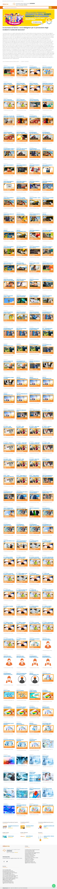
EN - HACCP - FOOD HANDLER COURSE (20, 427)
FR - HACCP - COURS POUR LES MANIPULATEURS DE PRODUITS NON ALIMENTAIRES (34, 443)
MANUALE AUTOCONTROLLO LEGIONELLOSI (33, 724)
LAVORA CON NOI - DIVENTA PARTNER (33, 691)
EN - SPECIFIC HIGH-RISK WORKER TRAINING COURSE (9, 574)
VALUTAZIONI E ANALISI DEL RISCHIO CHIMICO (21, 708)
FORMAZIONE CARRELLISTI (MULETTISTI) (9, 215)
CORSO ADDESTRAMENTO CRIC (9, 166)
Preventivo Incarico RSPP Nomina (9, 871)
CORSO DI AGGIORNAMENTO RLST (8, 345)
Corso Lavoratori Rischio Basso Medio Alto (10, 875)
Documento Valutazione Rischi (8, 881)
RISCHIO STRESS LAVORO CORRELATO (34, 264)
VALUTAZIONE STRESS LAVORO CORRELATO (46, 724)
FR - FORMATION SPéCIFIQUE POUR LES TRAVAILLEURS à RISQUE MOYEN (34, 590)
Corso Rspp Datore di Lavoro (8, 870)
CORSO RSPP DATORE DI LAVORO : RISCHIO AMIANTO (47, 296)
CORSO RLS (18, 344)
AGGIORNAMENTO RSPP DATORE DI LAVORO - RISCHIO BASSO (47, 313)
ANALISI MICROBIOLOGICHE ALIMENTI (34, 789)
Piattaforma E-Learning (29, 858)
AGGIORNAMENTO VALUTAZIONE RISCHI (8, 708)
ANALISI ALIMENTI (20, 690)
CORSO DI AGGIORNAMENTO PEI (33, 378)
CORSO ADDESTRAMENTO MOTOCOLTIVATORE (47, 231)
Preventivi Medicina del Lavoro (30, 853)
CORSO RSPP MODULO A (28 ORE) (9, 541)
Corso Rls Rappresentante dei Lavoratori (10, 872)
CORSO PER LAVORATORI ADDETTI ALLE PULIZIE (47, 68)
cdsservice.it (5, 887)
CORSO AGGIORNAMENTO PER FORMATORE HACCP (47, 476)
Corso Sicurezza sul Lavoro (29, 851)
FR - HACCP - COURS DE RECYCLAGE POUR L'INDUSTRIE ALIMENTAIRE (47, 427)
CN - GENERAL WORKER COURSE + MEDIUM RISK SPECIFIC (8, 623)
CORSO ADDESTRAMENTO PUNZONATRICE (47, 166)
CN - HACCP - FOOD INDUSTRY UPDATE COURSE (47, 443)
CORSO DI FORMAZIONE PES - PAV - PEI (21, 394)
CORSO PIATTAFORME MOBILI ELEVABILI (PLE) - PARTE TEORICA (21, 198)
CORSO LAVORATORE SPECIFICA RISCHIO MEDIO (9, 100)
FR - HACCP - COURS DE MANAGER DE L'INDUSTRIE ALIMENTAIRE (9, 443)
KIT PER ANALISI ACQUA (47, 788)
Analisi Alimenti (29, 836)
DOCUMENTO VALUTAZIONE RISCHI (46, 691)
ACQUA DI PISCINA (46, 739)
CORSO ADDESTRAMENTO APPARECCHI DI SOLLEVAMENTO (9, 198)
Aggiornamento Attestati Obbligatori (9, 878)
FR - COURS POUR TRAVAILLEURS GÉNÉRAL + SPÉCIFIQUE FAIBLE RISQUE (34, 574)
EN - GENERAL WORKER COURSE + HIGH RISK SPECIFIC (21, 558)
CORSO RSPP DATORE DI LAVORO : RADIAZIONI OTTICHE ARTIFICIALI (21, 296)
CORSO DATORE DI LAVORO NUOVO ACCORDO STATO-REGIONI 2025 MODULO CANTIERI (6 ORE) (47, 264)
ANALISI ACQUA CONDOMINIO (45, 757)
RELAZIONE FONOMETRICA (9, 739)
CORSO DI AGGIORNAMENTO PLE (46, 149)
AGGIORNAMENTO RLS (33, 344)
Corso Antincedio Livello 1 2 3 (8, 873)
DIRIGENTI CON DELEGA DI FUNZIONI (34, 362)
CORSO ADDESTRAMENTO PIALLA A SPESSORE (9, 182)
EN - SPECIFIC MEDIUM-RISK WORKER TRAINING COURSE (47, 558)
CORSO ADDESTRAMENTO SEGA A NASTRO (34, 247)
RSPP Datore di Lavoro (29, 860)
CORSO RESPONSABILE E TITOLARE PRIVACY (34, 492)
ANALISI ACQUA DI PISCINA (34, 756)
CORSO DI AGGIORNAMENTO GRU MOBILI (21, 231)
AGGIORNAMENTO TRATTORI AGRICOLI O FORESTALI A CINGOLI (46, 133)
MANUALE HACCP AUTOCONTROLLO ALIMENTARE (46, 708)
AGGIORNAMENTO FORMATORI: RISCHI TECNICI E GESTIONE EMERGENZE (8, 525)
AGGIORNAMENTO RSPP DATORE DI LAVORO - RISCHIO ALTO (34, 329)
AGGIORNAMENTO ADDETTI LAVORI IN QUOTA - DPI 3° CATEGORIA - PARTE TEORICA (9, 149)
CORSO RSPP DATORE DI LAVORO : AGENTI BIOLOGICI (8, 313)
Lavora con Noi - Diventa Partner (49, 837)
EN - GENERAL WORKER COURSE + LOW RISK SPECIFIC (46, 541)
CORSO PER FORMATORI (21, 508)
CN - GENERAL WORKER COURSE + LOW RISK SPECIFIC (46, 607)
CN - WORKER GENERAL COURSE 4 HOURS (34, 607)
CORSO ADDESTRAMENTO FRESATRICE (47, 182)
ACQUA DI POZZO (7, 756)
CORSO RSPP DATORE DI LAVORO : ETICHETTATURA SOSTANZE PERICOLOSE (34, 313)
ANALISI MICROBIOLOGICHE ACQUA (21, 789)
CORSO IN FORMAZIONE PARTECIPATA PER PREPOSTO (8, 362)
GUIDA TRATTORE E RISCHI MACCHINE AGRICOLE (21, 149)
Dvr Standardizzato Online (7, 880)
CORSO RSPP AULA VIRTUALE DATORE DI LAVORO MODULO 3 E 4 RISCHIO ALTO (20, 657)
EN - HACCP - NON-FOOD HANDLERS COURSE (34, 427)
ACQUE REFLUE (19, 756)
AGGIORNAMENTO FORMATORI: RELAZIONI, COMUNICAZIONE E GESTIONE (34, 525)
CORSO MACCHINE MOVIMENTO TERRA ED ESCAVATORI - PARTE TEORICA (21, 264)
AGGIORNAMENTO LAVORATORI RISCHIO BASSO (33, 657)
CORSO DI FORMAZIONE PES (34, 393)
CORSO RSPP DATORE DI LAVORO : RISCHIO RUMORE (9, 280)
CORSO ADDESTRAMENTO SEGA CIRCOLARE (21, 247)
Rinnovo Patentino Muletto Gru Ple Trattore (10, 877)
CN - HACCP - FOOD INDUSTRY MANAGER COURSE (8, 460)
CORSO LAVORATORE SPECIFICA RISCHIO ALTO (21, 100)
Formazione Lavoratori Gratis (30, 855)
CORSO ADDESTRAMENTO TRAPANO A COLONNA (47, 247)
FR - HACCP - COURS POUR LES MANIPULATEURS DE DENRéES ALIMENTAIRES (21, 443)
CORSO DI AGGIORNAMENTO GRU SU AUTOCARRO (47, 215)
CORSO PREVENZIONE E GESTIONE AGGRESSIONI (34, 100)
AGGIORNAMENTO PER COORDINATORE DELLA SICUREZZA (46, 525)
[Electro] (5, 4)
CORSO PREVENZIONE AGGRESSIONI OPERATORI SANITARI (47, 100)
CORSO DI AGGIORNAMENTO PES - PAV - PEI (21, 378)
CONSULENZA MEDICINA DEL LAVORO (21, 806)
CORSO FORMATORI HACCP (34, 410)
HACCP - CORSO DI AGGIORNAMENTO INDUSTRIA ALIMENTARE (47, 460)
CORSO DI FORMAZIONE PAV (47, 393)
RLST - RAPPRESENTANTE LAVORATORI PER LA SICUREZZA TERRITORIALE (47, 329)
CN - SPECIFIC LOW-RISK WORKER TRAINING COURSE (34, 623)
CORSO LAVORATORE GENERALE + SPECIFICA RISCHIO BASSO (8, 84)
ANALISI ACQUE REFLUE (21, 772)
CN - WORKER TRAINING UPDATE (21, 639)
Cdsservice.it (6, 65)
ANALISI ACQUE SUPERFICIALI (32, 773)
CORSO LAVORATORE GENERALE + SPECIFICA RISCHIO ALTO (33, 84)
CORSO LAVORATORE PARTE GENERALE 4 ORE (21, 68)
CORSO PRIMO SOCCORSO (47, 361)
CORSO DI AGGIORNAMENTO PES (46, 378)
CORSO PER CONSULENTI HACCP (21, 411)
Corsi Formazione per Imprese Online (31, 857)
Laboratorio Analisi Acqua (29, 854)
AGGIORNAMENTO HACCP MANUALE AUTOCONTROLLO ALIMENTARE (9, 724)
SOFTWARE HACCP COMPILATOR (33, 740)
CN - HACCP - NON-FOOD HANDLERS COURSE (34, 460)
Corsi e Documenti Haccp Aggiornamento (32, 852)
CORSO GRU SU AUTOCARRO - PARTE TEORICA (47, 198)
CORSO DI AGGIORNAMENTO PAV (8, 394)
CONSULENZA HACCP (46, 673)
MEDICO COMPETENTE (33, 805)
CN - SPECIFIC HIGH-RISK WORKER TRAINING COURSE (9, 639)
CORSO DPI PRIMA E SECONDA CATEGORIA (20, 215)
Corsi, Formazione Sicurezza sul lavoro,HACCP (11, 61)
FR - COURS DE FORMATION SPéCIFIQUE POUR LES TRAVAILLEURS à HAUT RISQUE (47, 590)
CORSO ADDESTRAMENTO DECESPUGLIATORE (9, 247)
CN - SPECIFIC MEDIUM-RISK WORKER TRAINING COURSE (47, 623)
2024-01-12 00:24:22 (24, 61)
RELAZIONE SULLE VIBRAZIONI (20, 740)
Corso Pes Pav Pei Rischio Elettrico (9, 874)
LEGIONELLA (6, 805)
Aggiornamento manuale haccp (30, 862)
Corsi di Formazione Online (29, 850)
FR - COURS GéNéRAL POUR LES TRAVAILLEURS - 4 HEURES (21, 574)
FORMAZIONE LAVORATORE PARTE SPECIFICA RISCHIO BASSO (47, 84)
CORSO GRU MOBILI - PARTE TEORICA (34, 198)
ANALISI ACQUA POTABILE (9, 772)
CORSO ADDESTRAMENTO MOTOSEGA (34, 231)
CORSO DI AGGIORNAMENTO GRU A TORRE (9, 231)
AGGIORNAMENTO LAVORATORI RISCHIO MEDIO (46, 657)
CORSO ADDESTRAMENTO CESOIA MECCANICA (21, 182)
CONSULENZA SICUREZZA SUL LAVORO (34, 639)
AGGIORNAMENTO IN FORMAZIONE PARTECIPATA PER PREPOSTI (21, 362)
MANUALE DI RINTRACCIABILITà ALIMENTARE (20, 724)
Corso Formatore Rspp (7, 869)
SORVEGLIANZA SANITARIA (47, 805)
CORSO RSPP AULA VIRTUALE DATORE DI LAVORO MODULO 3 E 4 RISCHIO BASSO (8, 657)
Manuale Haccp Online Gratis (8, 879)
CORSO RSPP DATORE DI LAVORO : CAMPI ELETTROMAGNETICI (8, 296)
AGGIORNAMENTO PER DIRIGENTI (46, 345)
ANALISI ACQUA (7, 690)
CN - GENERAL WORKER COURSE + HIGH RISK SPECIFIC (21, 623)
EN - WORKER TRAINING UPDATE (8, 607)
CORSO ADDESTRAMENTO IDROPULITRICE (21, 166)
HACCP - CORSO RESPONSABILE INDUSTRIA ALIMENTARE (9, 476)
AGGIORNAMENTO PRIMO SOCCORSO (9, 378)
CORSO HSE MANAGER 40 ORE (34, 509)
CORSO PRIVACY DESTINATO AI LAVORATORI (22, 492)
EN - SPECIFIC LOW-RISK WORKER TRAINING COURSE (34, 558)
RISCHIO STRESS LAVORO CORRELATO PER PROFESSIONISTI (47, 492)
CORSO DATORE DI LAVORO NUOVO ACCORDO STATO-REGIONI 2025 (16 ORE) (9, 68)
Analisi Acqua (11, 836)
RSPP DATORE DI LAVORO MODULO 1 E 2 (21, 329)
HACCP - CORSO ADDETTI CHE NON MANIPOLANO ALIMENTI (34, 476)
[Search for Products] (26, 7)
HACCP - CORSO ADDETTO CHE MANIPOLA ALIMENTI (21, 476)
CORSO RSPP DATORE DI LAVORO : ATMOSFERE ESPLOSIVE (21, 313)
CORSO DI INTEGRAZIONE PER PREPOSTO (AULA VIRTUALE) (21, 674)
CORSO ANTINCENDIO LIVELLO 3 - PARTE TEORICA (47, 117)
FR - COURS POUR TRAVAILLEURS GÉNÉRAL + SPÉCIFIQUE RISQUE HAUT (9, 590)
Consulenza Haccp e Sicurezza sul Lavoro (32, 849)
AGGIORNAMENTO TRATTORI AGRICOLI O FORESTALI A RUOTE (33, 133)
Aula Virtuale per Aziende (29, 856)
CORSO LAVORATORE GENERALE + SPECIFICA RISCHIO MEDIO (20, 84)
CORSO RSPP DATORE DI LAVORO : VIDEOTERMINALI (47, 280)
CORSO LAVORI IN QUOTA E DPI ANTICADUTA (34, 215)
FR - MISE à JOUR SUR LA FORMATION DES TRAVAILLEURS (21, 607)
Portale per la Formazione (29, 859)
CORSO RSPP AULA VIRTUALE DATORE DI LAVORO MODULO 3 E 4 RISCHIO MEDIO (46, 639)
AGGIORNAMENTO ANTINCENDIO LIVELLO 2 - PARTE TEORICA (34, 117)
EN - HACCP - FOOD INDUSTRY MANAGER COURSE (8, 427)
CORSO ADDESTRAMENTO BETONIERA (34, 182)
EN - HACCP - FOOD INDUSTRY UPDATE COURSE (47, 411)
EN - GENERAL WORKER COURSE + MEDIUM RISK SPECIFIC (8, 558)
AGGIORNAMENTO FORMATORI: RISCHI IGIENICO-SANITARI (20, 525)
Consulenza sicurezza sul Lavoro (13, 826)
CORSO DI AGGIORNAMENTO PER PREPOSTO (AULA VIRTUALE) (33, 674)
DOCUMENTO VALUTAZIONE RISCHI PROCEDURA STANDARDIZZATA (33, 708)
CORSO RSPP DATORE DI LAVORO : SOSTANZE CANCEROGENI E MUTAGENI (34, 296)
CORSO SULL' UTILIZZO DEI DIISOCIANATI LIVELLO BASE (9, 117)
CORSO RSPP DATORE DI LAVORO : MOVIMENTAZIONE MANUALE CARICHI (34, 280)
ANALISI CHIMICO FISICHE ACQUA (9, 789)
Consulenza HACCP (30, 825)
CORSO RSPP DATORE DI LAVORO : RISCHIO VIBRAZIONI (21, 280)
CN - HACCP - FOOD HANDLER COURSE (20, 460)
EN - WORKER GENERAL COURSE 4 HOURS (33, 541)
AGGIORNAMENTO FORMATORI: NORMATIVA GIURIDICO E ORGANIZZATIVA (47, 509)
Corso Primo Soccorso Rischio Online (9, 876)
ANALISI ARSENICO (46, 772)
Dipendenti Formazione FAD (30, 861)
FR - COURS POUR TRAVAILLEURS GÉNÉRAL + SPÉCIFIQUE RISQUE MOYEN (47, 574)
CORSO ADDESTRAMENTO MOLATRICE (34, 166)
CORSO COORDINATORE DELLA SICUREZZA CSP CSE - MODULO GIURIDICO (9, 509)
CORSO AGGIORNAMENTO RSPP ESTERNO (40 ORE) (21, 541)
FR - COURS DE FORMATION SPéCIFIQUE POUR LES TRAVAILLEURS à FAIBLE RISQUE (21, 590)
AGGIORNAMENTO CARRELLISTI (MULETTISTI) (34, 149)
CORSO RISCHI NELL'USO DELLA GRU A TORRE (8, 264)
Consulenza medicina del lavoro (49, 826)
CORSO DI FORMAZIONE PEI (9, 410)
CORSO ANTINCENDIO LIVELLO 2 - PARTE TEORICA (9, 133)
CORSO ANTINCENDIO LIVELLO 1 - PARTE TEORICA (21, 133)
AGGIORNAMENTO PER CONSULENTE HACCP (8, 492)
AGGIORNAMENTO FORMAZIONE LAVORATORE (34, 68)
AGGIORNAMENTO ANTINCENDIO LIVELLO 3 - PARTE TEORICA (21, 117)
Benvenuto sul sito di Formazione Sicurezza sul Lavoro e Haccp (13, 1)
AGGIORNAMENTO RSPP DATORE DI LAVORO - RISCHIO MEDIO (8, 329)
